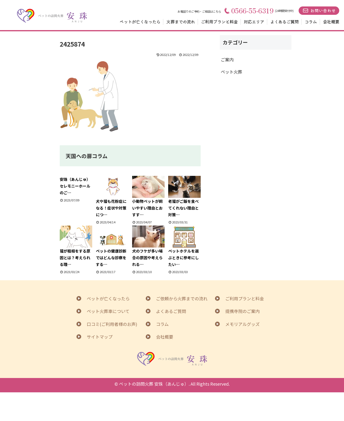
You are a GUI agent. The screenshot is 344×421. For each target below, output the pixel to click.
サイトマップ (100, 337)
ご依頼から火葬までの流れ (182, 298)
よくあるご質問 (284, 21)
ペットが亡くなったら (139, 21)
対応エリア (254, 21)
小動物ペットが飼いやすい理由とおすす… (148, 197)
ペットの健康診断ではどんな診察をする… (112, 246)
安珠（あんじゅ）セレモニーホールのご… (75, 185)
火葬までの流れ (180, 21)
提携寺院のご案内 (242, 311)
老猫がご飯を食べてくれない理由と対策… (184, 197)
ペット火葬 (231, 72)
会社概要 (331, 21)
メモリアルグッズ (242, 324)
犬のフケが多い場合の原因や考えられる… (148, 246)
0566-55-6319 (249, 10)
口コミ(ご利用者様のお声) (112, 324)
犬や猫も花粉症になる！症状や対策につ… (112, 197)
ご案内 (227, 59)
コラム (311, 21)
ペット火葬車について (108, 311)
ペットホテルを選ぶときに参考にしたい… (184, 246)
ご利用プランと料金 (219, 21)
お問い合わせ (323, 10)
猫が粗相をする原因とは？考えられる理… (76, 246)
